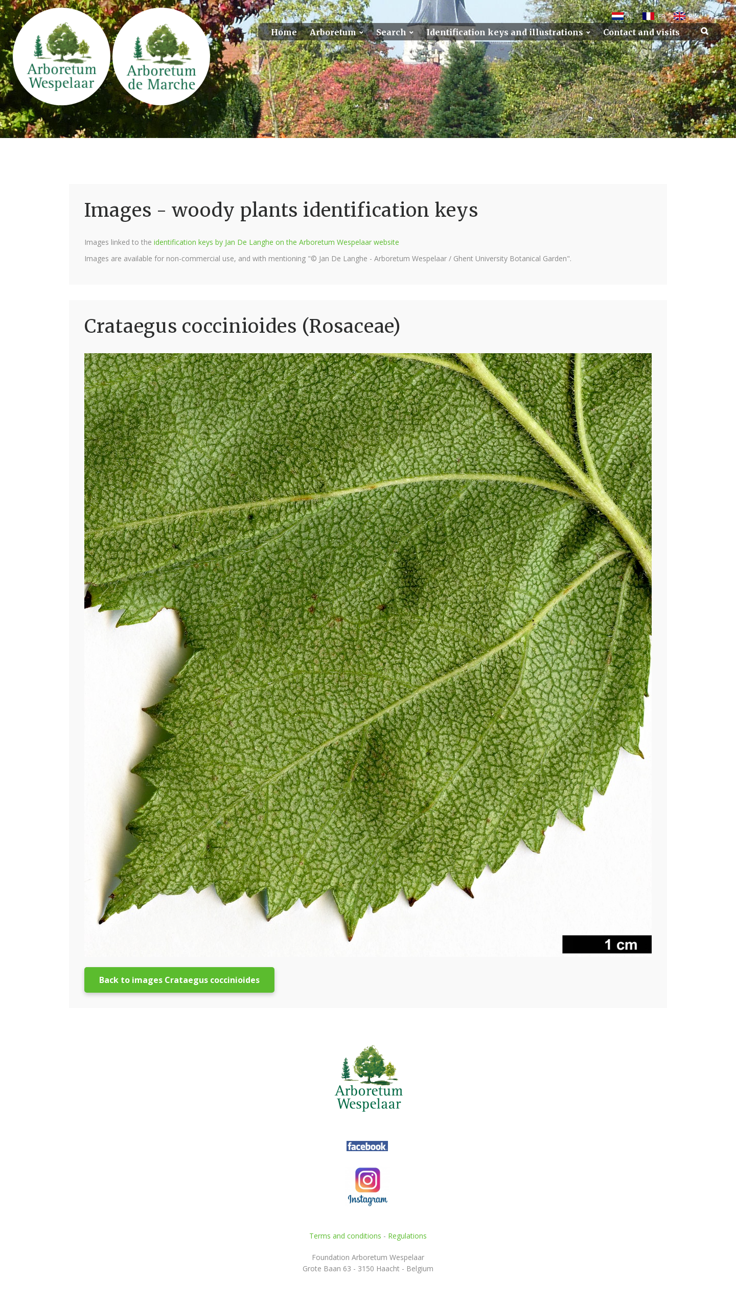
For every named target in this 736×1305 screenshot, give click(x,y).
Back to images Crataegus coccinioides (179, 980)
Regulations (407, 1236)
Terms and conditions (345, 1236)
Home (284, 32)
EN (693, 16)
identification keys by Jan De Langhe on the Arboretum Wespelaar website (276, 242)
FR (661, 16)
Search (391, 32)
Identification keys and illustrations (504, 32)
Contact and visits (641, 32)
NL (630, 16)
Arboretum (333, 32)
